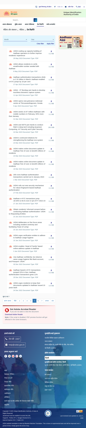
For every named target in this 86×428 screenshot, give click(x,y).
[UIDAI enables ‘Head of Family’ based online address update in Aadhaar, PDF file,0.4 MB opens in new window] (51, 247)
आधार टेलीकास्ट (29, 24)
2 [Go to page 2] (23, 301)
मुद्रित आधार (18, 24)
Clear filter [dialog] (40, 44)
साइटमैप (6, 405)
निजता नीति (7, 382)
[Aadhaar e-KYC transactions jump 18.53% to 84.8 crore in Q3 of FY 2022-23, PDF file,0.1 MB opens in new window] (51, 200)
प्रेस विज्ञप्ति (40, 24)
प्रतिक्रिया (7, 397)
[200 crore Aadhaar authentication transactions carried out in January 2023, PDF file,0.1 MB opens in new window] (51, 176)
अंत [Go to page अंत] (53, 301)
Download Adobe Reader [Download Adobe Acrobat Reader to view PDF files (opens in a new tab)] (14, 314)
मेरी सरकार (48, 374)
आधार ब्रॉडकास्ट (7, 24)
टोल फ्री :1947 (12, 339)
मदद (5, 370)
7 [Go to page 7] (41, 301)
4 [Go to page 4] (30, 301)
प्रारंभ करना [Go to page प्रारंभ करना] (7, 301)
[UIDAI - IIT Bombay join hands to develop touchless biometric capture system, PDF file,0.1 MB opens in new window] (51, 91)
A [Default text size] (59, 7)
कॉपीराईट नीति (8, 389)
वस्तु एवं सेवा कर (49, 386)
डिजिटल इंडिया (49, 382)
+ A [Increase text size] (58, 7)
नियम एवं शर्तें (8, 378)
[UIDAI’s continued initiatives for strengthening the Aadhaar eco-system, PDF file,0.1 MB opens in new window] (51, 139)
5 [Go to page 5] (34, 301)
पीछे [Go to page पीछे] (15, 301)
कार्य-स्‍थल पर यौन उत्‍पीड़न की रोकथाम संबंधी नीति (19, 401)
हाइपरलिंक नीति (9, 386)
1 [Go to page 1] (19, 301)
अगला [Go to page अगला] (47, 301)
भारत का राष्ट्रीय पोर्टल (51, 378)
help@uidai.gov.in (15, 345)
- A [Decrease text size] (61, 7)
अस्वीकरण (7, 393)
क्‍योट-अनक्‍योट (50, 24)
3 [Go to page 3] (27, 301)
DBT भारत (48, 390)
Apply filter (50, 44)
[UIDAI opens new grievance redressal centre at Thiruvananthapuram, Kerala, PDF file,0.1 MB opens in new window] (51, 102)
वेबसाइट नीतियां (9, 374)
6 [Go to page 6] (38, 301)
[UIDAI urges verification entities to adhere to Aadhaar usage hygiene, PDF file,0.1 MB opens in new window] (51, 236)
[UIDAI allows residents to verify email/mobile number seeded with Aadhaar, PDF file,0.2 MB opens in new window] (51, 65)
